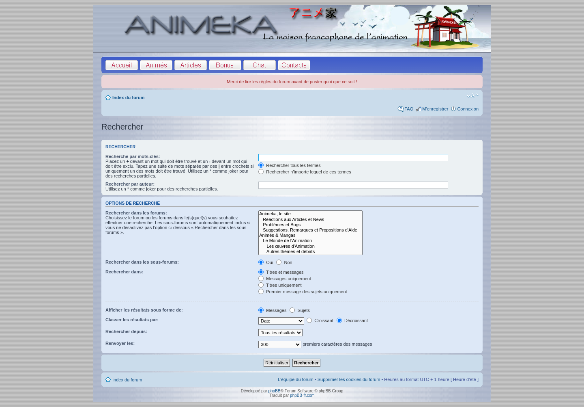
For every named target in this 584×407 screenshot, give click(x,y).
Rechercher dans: (124, 271)
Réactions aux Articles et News (310, 219)
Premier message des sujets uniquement (302, 291)
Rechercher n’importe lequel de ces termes (304, 171)
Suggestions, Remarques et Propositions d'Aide (310, 230)
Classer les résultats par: (132, 319)
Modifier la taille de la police (473, 96)
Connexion (468, 108)
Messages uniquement (284, 278)
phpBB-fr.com (302, 395)
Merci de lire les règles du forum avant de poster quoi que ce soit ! (292, 81)
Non (284, 262)
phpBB (274, 391)
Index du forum (128, 97)
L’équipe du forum (295, 379)
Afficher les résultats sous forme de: (144, 309)
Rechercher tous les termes (289, 165)
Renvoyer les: (120, 343)
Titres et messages (280, 272)
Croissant (320, 320)
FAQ (408, 108)
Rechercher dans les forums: (136, 212)
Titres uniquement (280, 285)
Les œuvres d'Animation (310, 246)
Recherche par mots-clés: (132, 156)
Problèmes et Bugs (310, 224)
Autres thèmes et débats (310, 251)
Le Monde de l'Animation (310, 240)
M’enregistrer (435, 108)
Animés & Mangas (310, 235)
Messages (272, 310)
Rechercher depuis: (126, 331)
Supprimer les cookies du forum (349, 379)
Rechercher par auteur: (130, 184)
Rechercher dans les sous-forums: (142, 262)
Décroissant (352, 320)
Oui (265, 262)
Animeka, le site (310, 213)
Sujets (300, 310)
